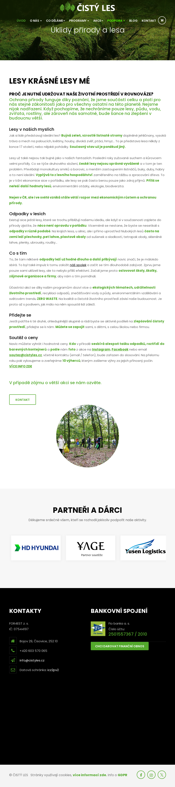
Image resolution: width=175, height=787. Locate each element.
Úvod (21, 21)
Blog (133, 21)
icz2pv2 (53, 670)
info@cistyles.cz (32, 660)
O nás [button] (36, 21)
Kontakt (149, 21)
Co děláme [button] (55, 21)
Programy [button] (79, 21)
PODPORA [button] (116, 21)
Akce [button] (98, 21)
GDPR (122, 775)
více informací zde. (90, 775)
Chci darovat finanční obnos (119, 646)
